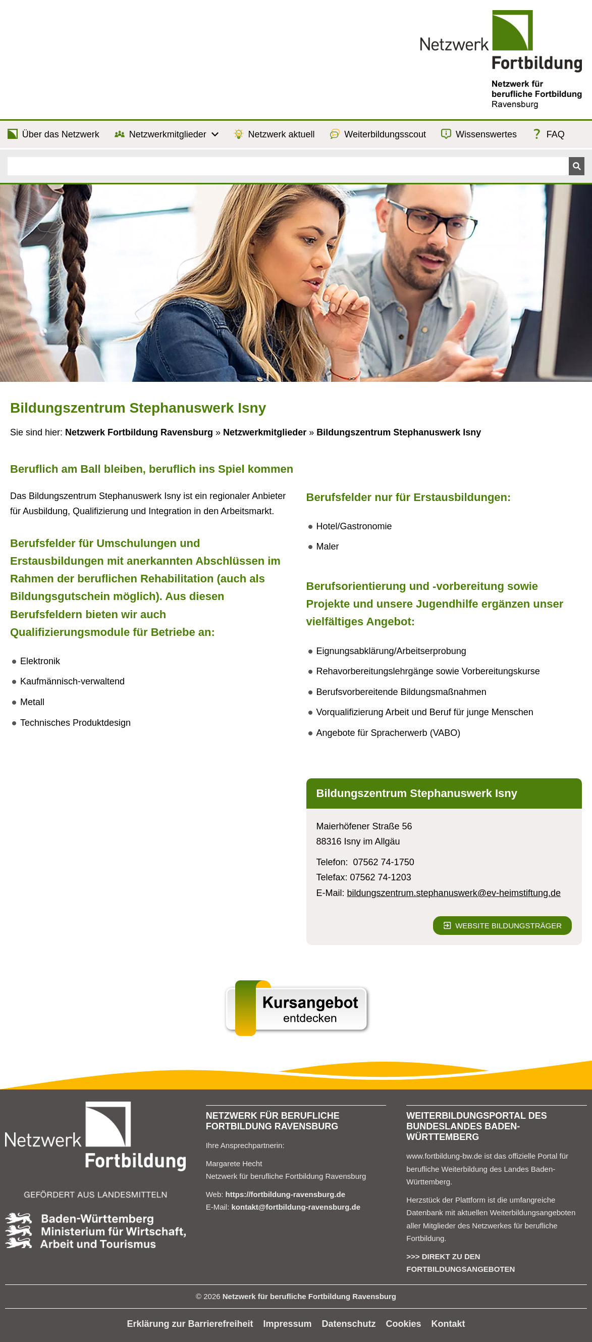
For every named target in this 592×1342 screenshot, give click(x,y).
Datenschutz (349, 1324)
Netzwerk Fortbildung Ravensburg (139, 432)
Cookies (403, 1324)
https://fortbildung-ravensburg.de (286, 1194)
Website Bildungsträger (502, 925)
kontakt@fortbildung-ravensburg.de (296, 1207)
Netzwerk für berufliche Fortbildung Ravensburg (309, 1296)
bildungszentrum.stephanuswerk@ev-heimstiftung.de (454, 893)
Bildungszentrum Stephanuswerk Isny (398, 432)
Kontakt (448, 1324)
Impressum (287, 1324)
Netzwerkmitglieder (264, 432)
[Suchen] (288, 166)
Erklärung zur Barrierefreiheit (190, 1324)
